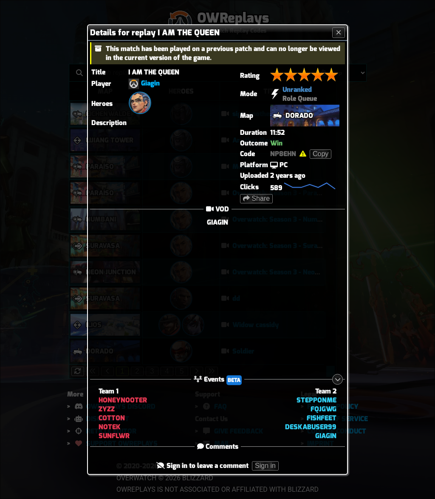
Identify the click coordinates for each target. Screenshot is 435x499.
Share (256, 198)
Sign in (265, 466)
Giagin (150, 83)
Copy (320, 153)
